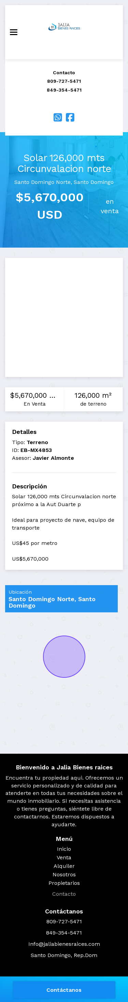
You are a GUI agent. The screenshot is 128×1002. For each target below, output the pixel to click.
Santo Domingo (94, 182)
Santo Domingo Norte (42, 182)
